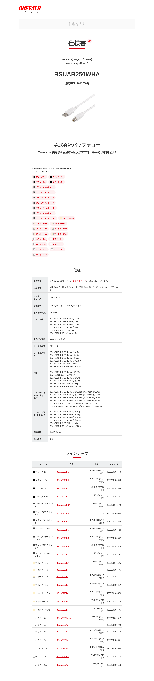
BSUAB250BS (62, 513)
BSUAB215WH (62, 648)
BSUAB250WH (62, 624)
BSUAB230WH (62, 631)
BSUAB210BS (62, 546)
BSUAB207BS (62, 554)
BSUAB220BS (62, 529)
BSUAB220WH (62, 639)
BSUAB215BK (62, 480)
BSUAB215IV (62, 593)
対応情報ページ (79, 280)
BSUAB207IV (62, 609)
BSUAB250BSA (63, 504)
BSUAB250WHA (63, 618)
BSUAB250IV (62, 569)
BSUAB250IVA (62, 562)
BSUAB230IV (62, 576)
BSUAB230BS (62, 521)
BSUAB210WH (62, 656)
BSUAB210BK (62, 488)
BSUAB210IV (62, 601)
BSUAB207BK (62, 496)
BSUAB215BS (62, 538)
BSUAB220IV (62, 584)
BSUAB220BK (62, 471)
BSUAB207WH (62, 664)
